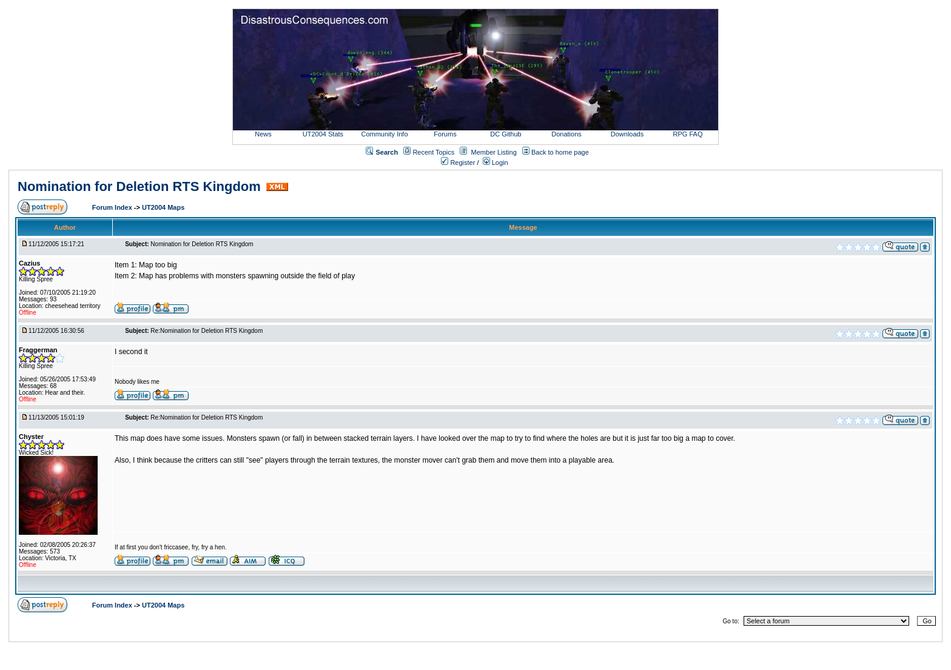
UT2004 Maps (163, 207)
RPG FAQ (688, 134)
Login (495, 162)
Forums (445, 134)
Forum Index (113, 207)
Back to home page (560, 152)
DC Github (505, 134)
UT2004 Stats (324, 134)
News (263, 134)
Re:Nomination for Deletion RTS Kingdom (206, 330)
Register (458, 162)
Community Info (384, 134)
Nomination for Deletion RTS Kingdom (139, 186)
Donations (566, 134)
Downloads (627, 134)
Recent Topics (433, 152)
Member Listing (494, 152)
